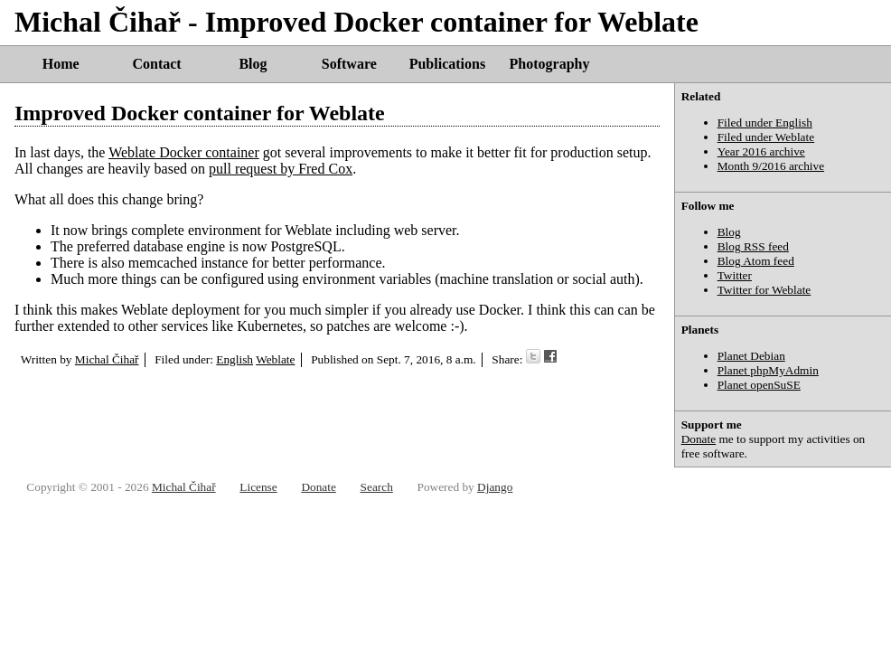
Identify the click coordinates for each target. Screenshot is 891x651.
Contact (156, 63)
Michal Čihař (107, 359)
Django (494, 487)
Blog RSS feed (753, 246)
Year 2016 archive (761, 151)
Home (61, 63)
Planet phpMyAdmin (768, 370)
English (234, 359)
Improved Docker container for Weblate (199, 113)
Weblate (275, 359)
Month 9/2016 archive (770, 166)
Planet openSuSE (759, 385)
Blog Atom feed (755, 261)
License (258, 487)
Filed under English (764, 122)
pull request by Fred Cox (280, 168)
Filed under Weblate (766, 137)
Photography (550, 63)
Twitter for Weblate (764, 290)
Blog (253, 63)
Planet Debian (751, 356)
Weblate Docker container (183, 152)
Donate (699, 439)
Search (377, 487)
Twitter (734, 275)
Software (349, 63)
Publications (447, 63)
